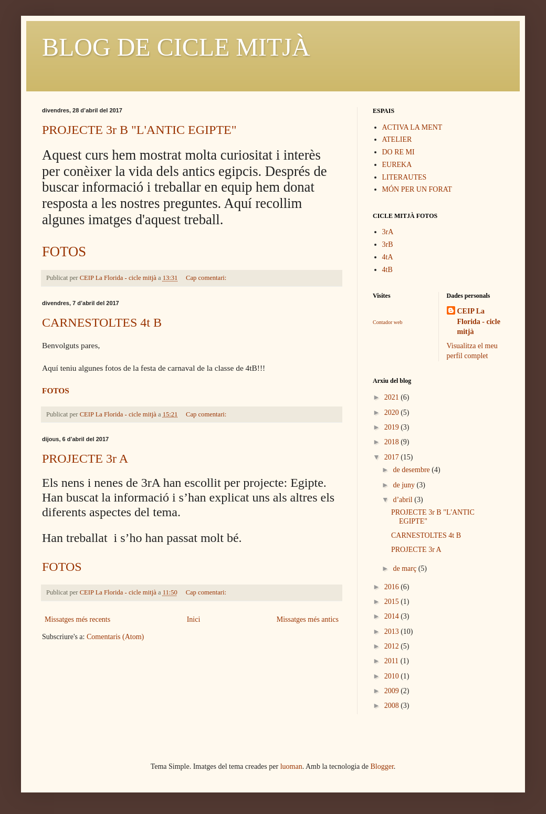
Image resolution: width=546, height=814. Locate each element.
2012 (392, 646)
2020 (392, 412)
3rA (388, 232)
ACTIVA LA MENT (412, 127)
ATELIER (397, 139)
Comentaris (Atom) (115, 637)
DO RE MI (398, 152)
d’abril (403, 500)
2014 (392, 616)
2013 (392, 631)
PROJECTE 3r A (85, 458)
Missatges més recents (77, 619)
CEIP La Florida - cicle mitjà (478, 321)
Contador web (387, 322)
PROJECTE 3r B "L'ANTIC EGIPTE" (139, 130)
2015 (392, 602)
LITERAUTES (404, 177)
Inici (194, 619)
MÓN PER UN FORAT (417, 189)
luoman (291, 766)
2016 (392, 587)
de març (405, 568)
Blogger (382, 766)
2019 (392, 427)
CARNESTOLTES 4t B (102, 322)
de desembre (412, 470)
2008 (392, 705)
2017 (392, 457)
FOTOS (64, 251)
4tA (387, 257)
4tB (387, 270)
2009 (392, 691)
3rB (387, 244)
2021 (392, 397)
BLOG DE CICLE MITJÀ (176, 47)
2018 (392, 442)
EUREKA (397, 165)
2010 (392, 676)
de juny (404, 485)
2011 (392, 661)
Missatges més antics (308, 619)
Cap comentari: (207, 277)
